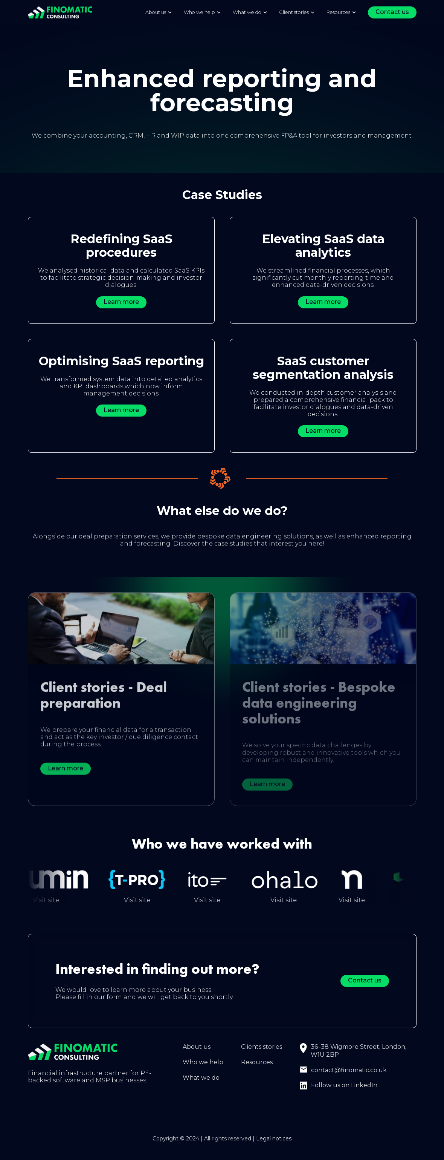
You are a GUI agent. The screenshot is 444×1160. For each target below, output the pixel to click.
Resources (338, 12)
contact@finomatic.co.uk (349, 1070)
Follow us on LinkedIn (344, 1086)
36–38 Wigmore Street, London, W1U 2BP (358, 1051)
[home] (60, 12)
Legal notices (273, 1139)
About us (197, 1047)
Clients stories (261, 1047)
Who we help (203, 1063)
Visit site (57, 900)
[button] (158, 12)
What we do (201, 1078)
